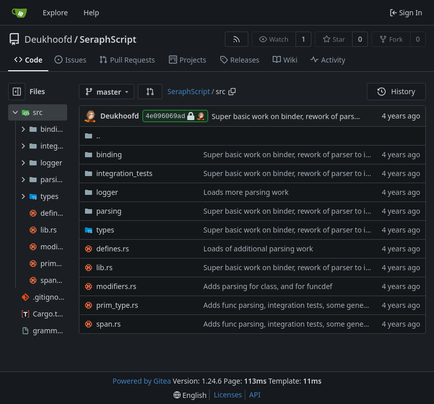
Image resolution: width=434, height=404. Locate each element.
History (396, 91)
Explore (55, 12)
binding (109, 154)
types (105, 230)
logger (107, 192)
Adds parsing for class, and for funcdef (268, 286)
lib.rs (104, 267)
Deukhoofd (48, 39)
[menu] (190, 395)
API (255, 394)
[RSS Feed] (236, 39)
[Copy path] (232, 91)
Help (91, 12)
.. (92, 135)
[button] (150, 91)
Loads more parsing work (246, 192)
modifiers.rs (116, 286)
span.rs (108, 324)
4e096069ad (175, 116)
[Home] (19, 13)
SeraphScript (107, 39)
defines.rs (112, 248)
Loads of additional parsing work (258, 248)
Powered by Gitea (141, 381)
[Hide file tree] (16, 91)
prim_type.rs (117, 305)
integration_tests (124, 173)
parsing (109, 211)
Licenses (228, 394)
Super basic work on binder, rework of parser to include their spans (315, 154)
